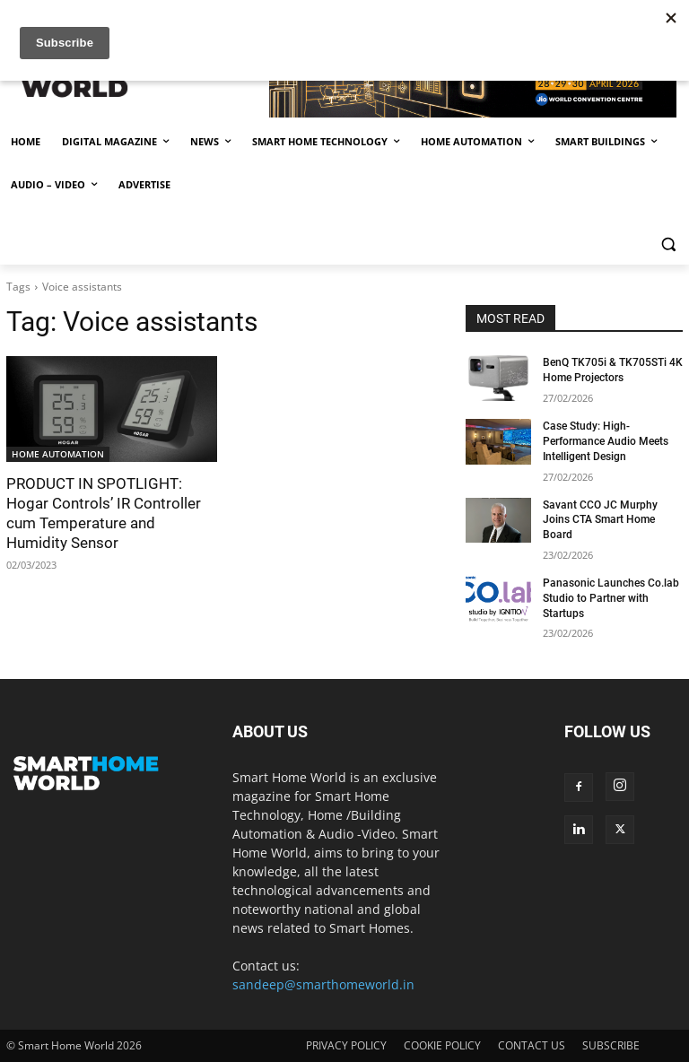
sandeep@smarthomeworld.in (323, 984)
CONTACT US (531, 1045)
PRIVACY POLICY (346, 1045)
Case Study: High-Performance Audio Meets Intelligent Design (605, 441)
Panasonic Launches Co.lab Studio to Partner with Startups (611, 598)
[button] (668, 244)
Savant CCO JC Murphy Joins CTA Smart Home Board (600, 520)
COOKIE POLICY (442, 1045)
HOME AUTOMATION (58, 454)
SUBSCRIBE (611, 1045)
